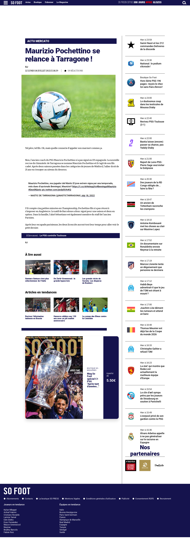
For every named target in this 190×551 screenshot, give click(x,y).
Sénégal (63, 530)
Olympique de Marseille (69, 520)
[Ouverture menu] (6, 2)
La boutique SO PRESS (49, 498)
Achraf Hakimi (10, 512)
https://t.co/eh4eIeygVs (84, 186)
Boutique (38, 2)
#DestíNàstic (34, 189)
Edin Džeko (9, 520)
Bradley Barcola (10, 530)
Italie (61, 510)
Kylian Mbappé (10, 510)
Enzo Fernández (11, 522)
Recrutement (165, 498)
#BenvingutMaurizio (106, 186)
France (62, 517)
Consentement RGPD (144, 498)
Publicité (125, 498)
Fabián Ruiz (9, 532)
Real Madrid (64, 522)
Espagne (63, 525)
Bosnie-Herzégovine (68, 512)
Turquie (62, 527)
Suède (62, 532)
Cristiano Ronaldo (12, 515)
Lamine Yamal (10, 517)
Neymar (7, 527)
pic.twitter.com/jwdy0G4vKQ (56, 189)
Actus (28, 2)
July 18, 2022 (88, 195)
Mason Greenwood (12, 525)
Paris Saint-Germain (68, 515)
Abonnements (12, 498)
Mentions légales (72, 498)
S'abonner (49, 2)
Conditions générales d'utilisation (101, 498)
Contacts (29, 498)
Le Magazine (62, 2)
